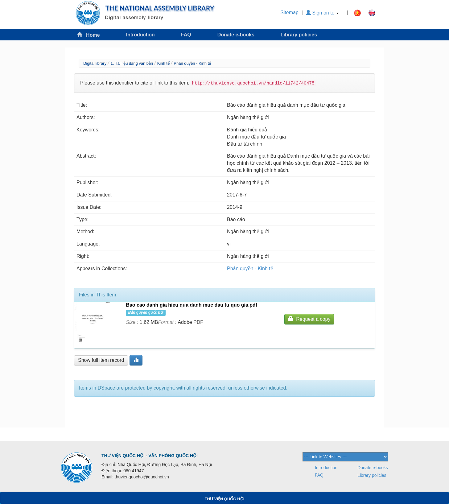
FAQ (186, 34)
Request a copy (309, 319)
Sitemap (289, 12)
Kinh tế (163, 63)
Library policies (299, 34)
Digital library (94, 63)
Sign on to (322, 12)
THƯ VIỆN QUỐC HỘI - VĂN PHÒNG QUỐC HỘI (149, 455)
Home (88, 35)
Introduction (140, 34)
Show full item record (101, 360)
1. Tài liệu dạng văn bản (131, 63)
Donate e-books (235, 34)
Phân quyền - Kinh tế (192, 63)
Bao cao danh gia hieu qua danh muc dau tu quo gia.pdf (191, 305)
